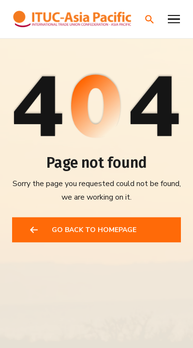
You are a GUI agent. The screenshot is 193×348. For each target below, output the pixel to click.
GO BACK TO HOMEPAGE (94, 230)
